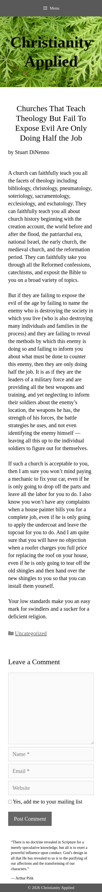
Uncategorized (31, 633)
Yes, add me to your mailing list (45, 802)
